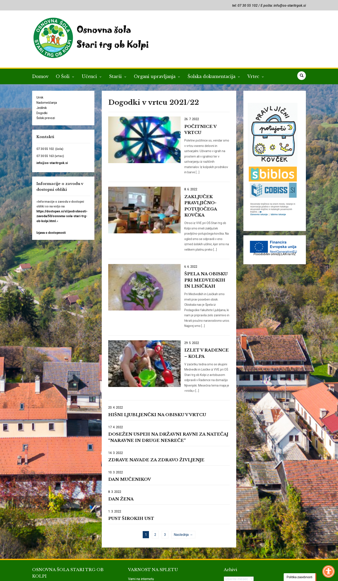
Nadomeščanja (46, 102)
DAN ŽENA (121, 454)
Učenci (90, 76)
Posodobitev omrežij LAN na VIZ (275, 254)
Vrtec (254, 76)
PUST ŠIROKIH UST (131, 474)
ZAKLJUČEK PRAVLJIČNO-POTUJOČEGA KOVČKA (198, 186)
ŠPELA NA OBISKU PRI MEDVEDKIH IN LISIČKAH (197, 252)
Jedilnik (41, 108)
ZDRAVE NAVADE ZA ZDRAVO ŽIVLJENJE (156, 415)
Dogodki (41, 113)
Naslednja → (183, 491)
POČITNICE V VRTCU (196, 126)
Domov (40, 76)
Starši (116, 76)
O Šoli (63, 76)
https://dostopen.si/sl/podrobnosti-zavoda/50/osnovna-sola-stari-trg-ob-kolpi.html (62, 216)
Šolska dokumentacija (212, 76)
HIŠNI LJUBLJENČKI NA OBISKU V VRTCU (157, 370)
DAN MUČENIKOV (129, 435)
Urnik (39, 97)
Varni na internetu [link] (141, 535)
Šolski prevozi (45, 118)
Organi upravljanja (155, 76)
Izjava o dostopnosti (51, 232)
